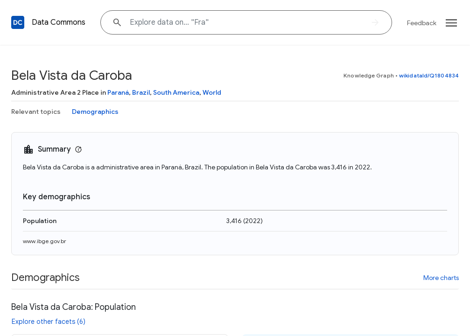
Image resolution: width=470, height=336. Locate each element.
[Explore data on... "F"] (246, 22)
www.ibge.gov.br (44, 241)
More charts (441, 277)
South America (176, 92)
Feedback (421, 23)
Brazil (141, 92)
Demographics (95, 111)
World (212, 92)
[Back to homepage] (17, 22)
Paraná (118, 92)
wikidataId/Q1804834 (429, 75)
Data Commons (58, 22)
